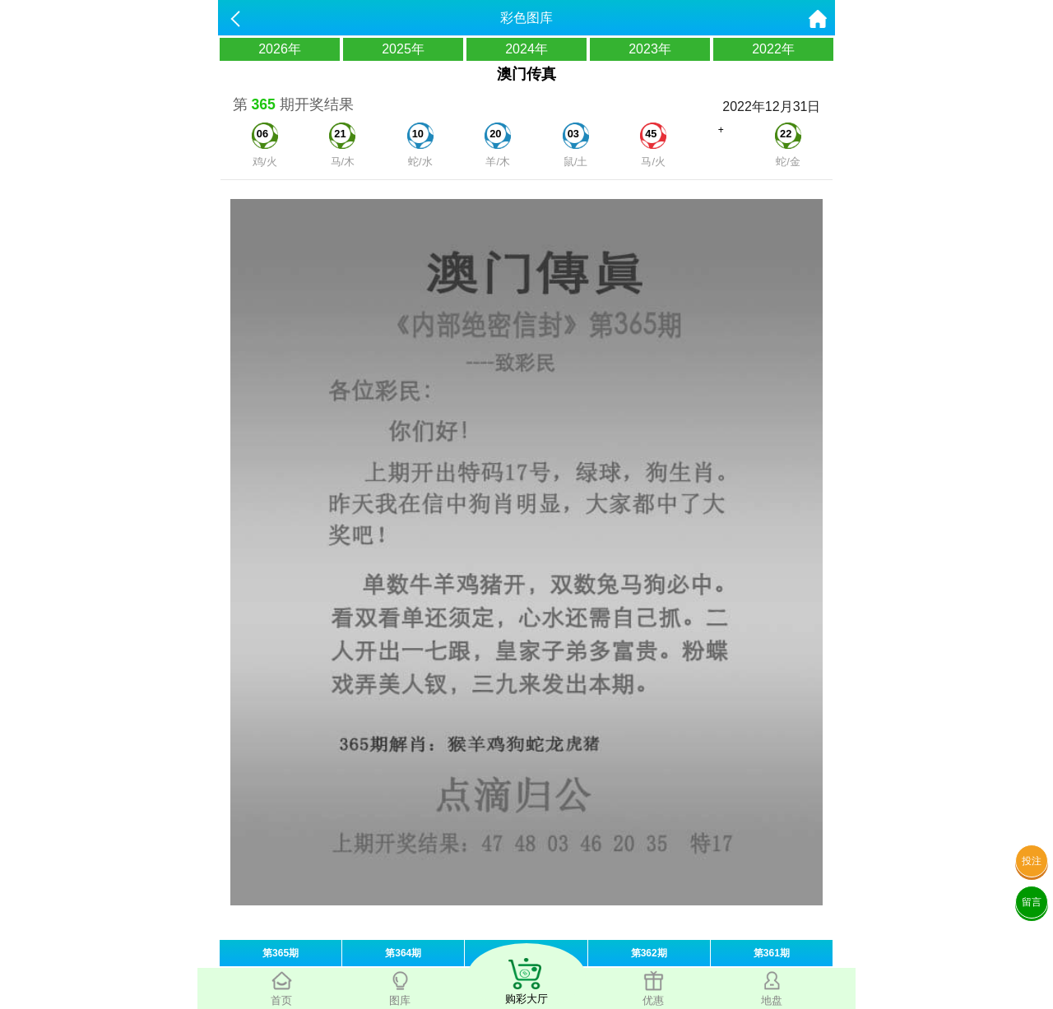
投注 (1031, 861)
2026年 (279, 49)
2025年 (403, 49)
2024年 (526, 49)
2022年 (773, 49)
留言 (1031, 902)
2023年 (650, 49)
